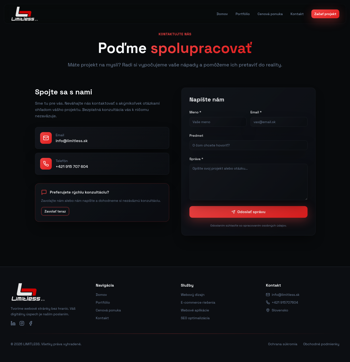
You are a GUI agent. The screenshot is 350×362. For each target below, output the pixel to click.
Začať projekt (325, 14)
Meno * (197, 112)
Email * (257, 112)
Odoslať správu (250, 211)
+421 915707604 (282, 302)
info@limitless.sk (282, 294)
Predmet (198, 135)
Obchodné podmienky (321, 344)
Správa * (198, 159)
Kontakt (102, 318)
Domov (101, 294)
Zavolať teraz (54, 214)
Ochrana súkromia (282, 344)
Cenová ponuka (108, 310)
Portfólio (103, 302)
